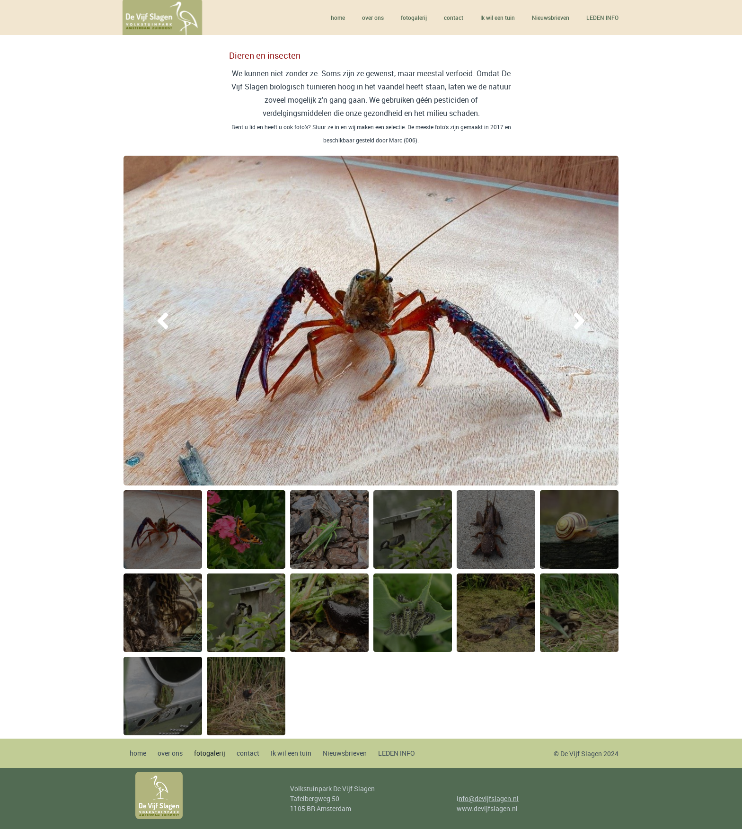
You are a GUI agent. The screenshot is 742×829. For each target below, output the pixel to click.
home (338, 17)
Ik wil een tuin (497, 17)
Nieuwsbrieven (550, 17)
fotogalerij (414, 17)
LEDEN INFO (602, 17)
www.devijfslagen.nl (487, 808)
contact (453, 17)
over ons (373, 17)
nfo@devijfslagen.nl (489, 798)
